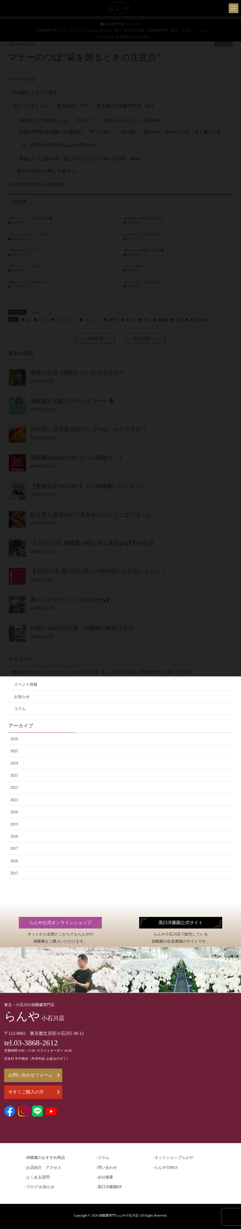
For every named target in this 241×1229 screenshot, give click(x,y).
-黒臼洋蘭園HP (109, 1187)
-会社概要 (104, 1177)
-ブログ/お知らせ (40, 1187)
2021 (14, 800)
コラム (20, 709)
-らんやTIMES (165, 1167)
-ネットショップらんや (173, 1158)
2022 (14, 787)
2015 (14, 873)
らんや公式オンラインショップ (60, 923)
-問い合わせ (106, 1167)
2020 (14, 812)
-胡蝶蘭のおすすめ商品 (45, 1158)
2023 (14, 775)
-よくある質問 (37, 1177)
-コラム (102, 1158)
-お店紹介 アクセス (43, 1167)
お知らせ (22, 697)
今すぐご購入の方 (33, 1092)
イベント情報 (25, 684)
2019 (14, 824)
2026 (14, 739)
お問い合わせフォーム (33, 1075)
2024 (14, 763)
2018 (14, 836)
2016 (14, 861)
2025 (14, 751)
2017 (14, 848)
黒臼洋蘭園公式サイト (180, 923)
